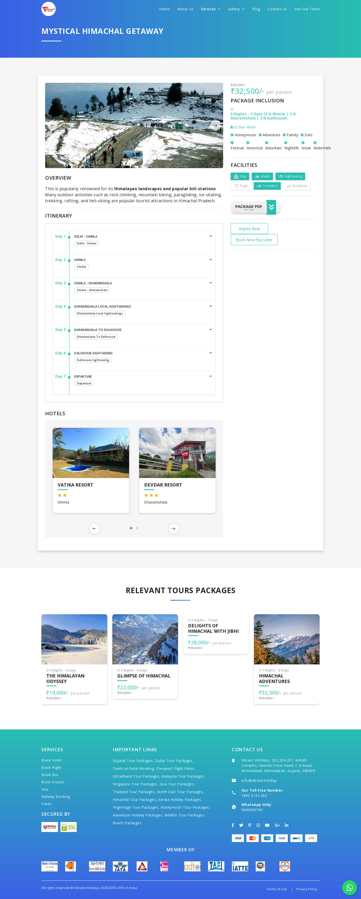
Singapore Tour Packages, (135, 784)
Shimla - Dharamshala (139, 287)
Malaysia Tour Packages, (183, 776)
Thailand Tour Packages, (134, 791)
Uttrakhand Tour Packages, (136, 776)
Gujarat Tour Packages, (133, 760)
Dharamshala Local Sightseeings (139, 310)
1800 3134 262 (254, 795)
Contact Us (277, 9)
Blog (256, 9)
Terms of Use (277, 889)
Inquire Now (249, 228)
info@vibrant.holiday (259, 780)
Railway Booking (55, 796)
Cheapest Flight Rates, (175, 768)
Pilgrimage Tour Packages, (136, 807)
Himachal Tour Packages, (135, 799)
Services (210, 9)
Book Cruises (52, 782)
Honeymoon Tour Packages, (185, 807)
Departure (139, 380)
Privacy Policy (306, 889)
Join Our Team (307, 9)
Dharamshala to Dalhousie (139, 334)
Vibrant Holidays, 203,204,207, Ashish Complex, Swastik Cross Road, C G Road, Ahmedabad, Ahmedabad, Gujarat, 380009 (278, 765)
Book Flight (51, 767)
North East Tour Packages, (180, 791)
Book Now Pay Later (254, 239)
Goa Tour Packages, (177, 784)
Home (164, 9)
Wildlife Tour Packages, (184, 815)
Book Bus (49, 774)
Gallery (236, 9)
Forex (46, 803)
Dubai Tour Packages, (174, 760)
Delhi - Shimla (139, 240)
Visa (44, 789)
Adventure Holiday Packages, (138, 815)
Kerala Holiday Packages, (180, 799)
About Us (185, 9)
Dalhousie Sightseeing (139, 357)
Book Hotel (51, 760)
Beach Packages (127, 822)
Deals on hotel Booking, (134, 768)
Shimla (139, 264)
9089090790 (252, 809)
